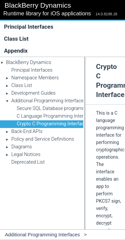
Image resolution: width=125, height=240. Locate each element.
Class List (64, 38)
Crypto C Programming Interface (52, 124)
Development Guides (33, 93)
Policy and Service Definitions (42, 139)
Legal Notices (25, 154)
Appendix (16, 50)
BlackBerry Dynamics (28, 62)
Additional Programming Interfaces (48, 101)
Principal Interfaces (28, 26)
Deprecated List (28, 162)
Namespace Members (35, 78)
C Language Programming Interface (55, 116)
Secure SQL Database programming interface (65, 108)
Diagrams (21, 147)
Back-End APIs (26, 131)
